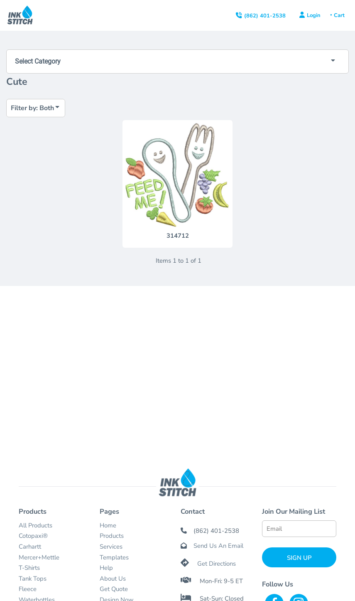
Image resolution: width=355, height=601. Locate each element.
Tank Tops (33, 578)
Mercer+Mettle (39, 557)
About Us (113, 578)
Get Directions (216, 563)
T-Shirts (29, 568)
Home (108, 525)
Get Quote (114, 589)
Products (112, 536)
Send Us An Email (218, 546)
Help (106, 568)
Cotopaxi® (33, 536)
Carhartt (30, 546)
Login (314, 15)
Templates (114, 557)
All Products (35, 525)
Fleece (28, 589)
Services (111, 546)
